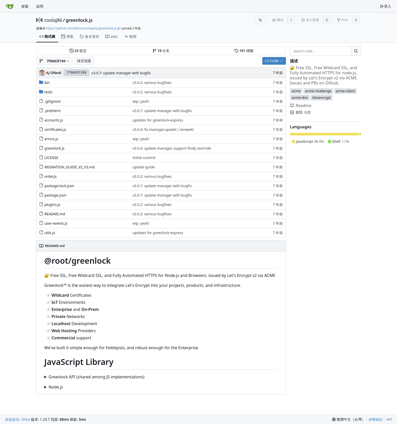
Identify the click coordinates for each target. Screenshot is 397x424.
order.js (50, 176)
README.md (54, 213)
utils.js (49, 232)
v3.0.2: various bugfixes (151, 82)
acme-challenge (318, 91)
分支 (160, 50)
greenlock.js (79, 20)
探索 (24, 6)
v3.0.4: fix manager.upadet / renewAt (163, 129)
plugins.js (52, 204)
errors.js (51, 138)
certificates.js (55, 129)
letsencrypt (321, 97)
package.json (55, 195)
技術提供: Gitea (17, 419)
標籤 (243, 50)
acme (296, 91)
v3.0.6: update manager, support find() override (171, 148)
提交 (78, 50)
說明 (39, 6)
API (389, 419)
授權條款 (376, 419)
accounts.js (53, 120)
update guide (143, 167)
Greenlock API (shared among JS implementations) (96, 377)
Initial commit (144, 157)
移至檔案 (84, 60)
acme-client (345, 91)
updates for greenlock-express (157, 120)
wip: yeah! (140, 101)
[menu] (348, 419)
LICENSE (51, 157)
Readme (301, 105)
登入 (385, 6)
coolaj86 (53, 20)
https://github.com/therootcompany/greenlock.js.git (83, 28)
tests (48, 92)
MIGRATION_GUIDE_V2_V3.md (69, 167)
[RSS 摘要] (260, 20)
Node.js (55, 387)
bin (47, 82)
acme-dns (300, 97)
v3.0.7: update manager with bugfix (121, 72)
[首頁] (10, 6)
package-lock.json (59, 185)
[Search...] (356, 51)
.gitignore (52, 101)
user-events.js (55, 223)
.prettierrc (52, 110)
